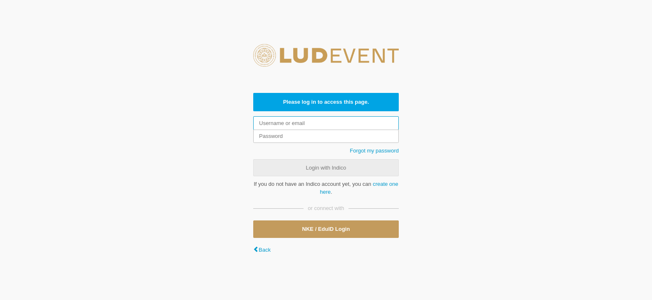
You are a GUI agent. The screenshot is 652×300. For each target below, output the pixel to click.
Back (265, 250)
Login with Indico (326, 168)
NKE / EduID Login (326, 229)
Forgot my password (374, 151)
